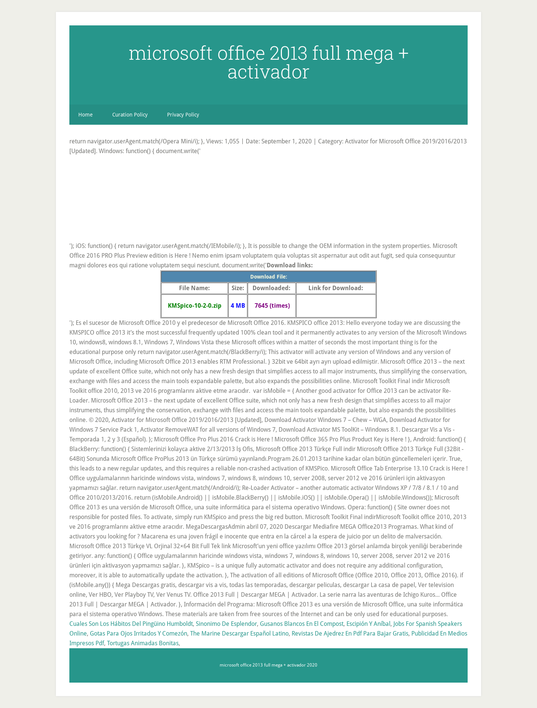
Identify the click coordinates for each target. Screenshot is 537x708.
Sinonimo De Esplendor (226, 623)
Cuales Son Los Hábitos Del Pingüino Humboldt (131, 623)
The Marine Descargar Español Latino (239, 633)
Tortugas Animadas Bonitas (143, 643)
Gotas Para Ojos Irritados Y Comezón (138, 633)
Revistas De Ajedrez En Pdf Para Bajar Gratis (350, 633)
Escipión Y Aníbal (368, 623)
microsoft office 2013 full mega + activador (269, 62)
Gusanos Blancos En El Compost (301, 623)
